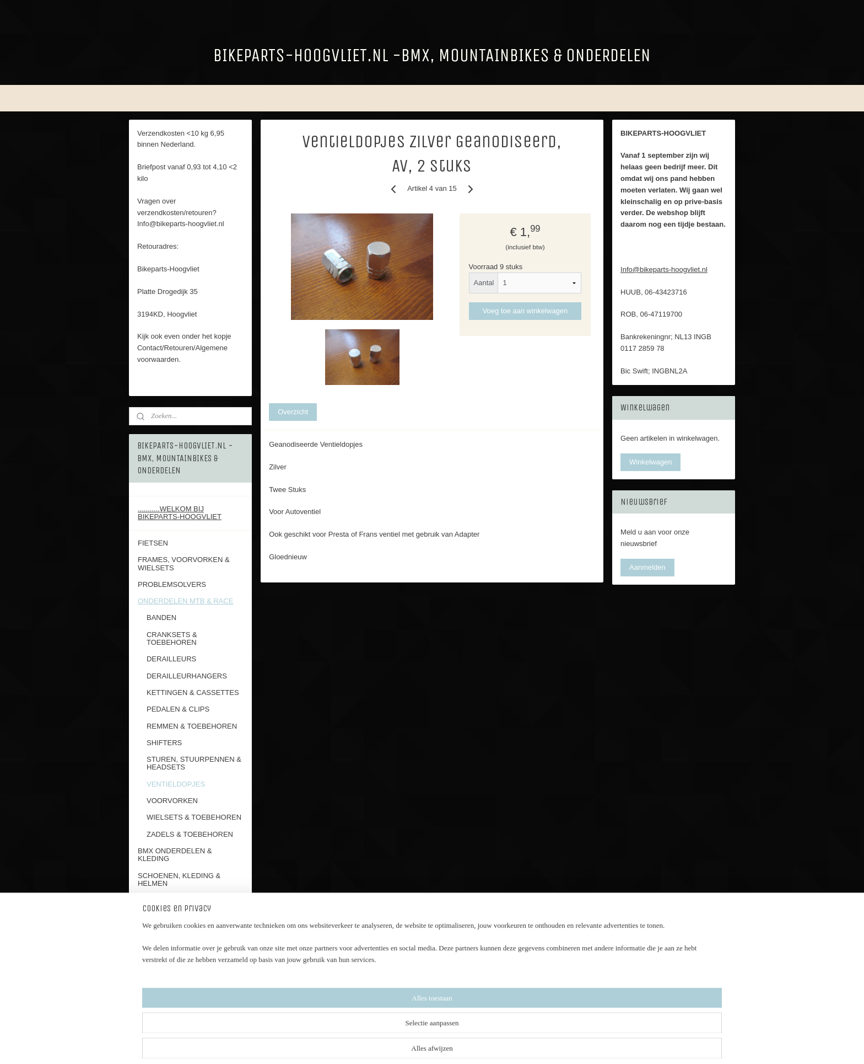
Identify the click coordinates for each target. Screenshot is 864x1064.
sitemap (479, 1043)
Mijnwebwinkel (620, 1043)
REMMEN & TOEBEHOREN (192, 726)
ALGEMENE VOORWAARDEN (187, 933)
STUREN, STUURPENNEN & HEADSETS (194, 763)
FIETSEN (153, 543)
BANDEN (161, 617)
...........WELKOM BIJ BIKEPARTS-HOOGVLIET (180, 513)
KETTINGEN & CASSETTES (193, 692)
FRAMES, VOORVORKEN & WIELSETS (184, 563)
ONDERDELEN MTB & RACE (185, 601)
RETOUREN (158, 916)
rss (498, 1043)
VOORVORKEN (172, 800)
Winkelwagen (650, 462)
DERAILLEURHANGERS (187, 676)
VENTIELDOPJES (176, 784)
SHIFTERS (164, 743)
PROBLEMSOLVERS (172, 584)
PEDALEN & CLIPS (178, 709)
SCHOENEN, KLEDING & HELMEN (179, 879)
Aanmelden (647, 567)
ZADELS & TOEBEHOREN (190, 834)
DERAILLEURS (171, 659)
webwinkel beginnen (534, 1043)
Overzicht (293, 411)
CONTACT (155, 900)
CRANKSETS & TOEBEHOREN (172, 638)
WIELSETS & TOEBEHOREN (194, 817)
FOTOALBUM (160, 950)
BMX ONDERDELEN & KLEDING (175, 855)
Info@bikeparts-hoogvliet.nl (664, 269)
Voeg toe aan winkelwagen (525, 311)
